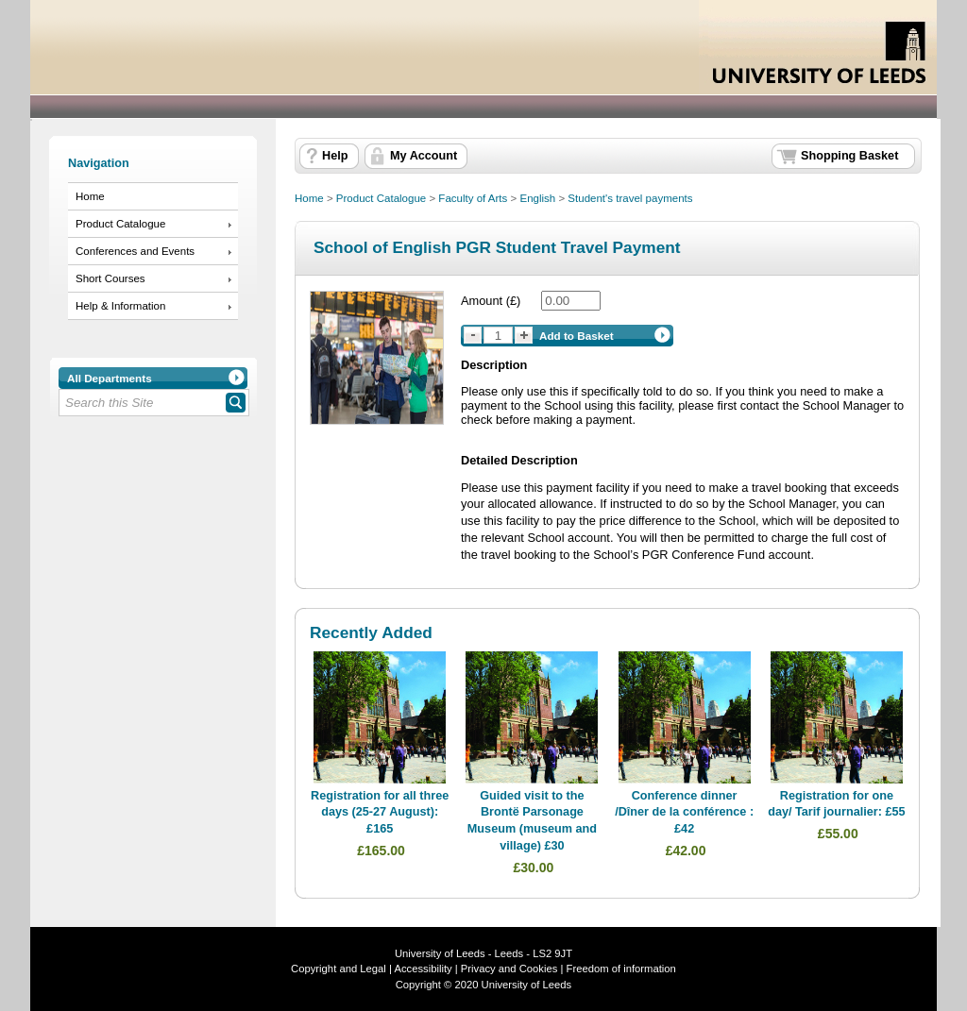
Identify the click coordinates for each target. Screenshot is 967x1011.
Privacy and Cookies (508, 968)
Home (90, 196)
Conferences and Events (135, 251)
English (537, 198)
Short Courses (110, 278)
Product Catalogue (120, 223)
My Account (423, 155)
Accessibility (422, 968)
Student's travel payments (630, 198)
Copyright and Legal (338, 968)
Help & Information (120, 306)
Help (335, 155)
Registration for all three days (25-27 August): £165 (380, 812)
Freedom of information (621, 968)
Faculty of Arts (472, 198)
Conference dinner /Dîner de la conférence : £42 (684, 812)
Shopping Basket (849, 155)
